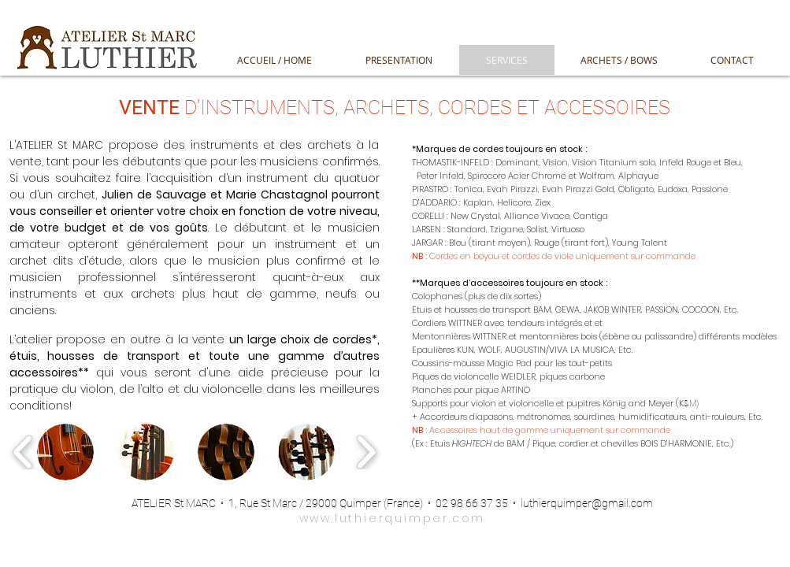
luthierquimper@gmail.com (587, 503)
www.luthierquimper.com (392, 518)
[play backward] (23, 452)
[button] (65, 452)
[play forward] (366, 452)
